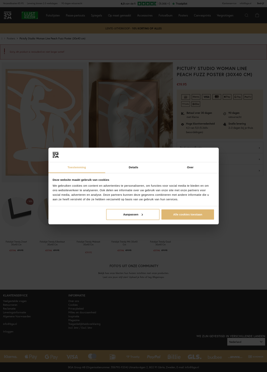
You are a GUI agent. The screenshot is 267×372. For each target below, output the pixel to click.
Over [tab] (190, 167)
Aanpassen (133, 214)
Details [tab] (133, 167)
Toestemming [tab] (77, 167)
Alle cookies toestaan (187, 214)
